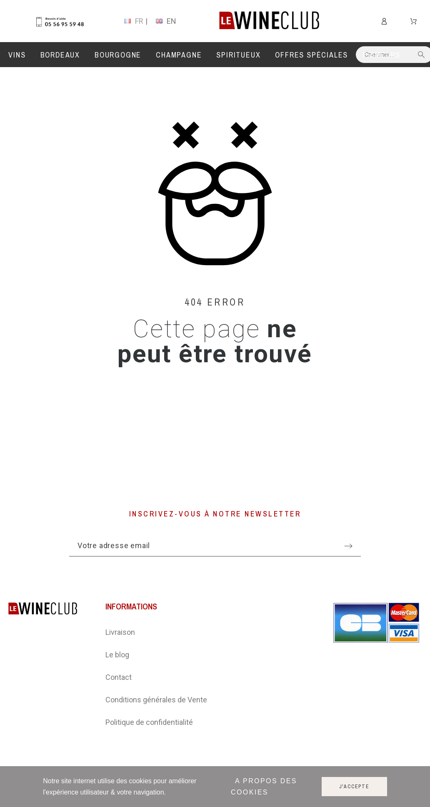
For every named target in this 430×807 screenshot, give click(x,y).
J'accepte (354, 786)
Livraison (120, 632)
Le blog (117, 654)
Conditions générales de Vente (156, 699)
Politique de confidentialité (149, 722)
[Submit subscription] (348, 546)
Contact (118, 677)
